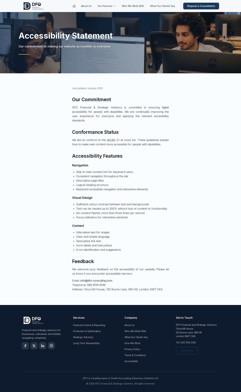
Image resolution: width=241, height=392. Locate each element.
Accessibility (131, 361)
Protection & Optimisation (87, 331)
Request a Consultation (201, 6)
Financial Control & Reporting (89, 325)
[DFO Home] (34, 6)
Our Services (107, 6)
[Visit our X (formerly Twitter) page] (34, 345)
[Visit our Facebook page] (25, 345)
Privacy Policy (132, 349)
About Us (86, 6)
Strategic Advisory (83, 337)
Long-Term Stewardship (86, 343)
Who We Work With (133, 6)
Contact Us (186, 350)
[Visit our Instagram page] (51, 345)
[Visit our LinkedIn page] (42, 345)
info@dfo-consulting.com (96, 280)
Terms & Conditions (135, 355)
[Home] (74, 6)
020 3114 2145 (96, 285)
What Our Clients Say (162, 6)
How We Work (132, 343)
